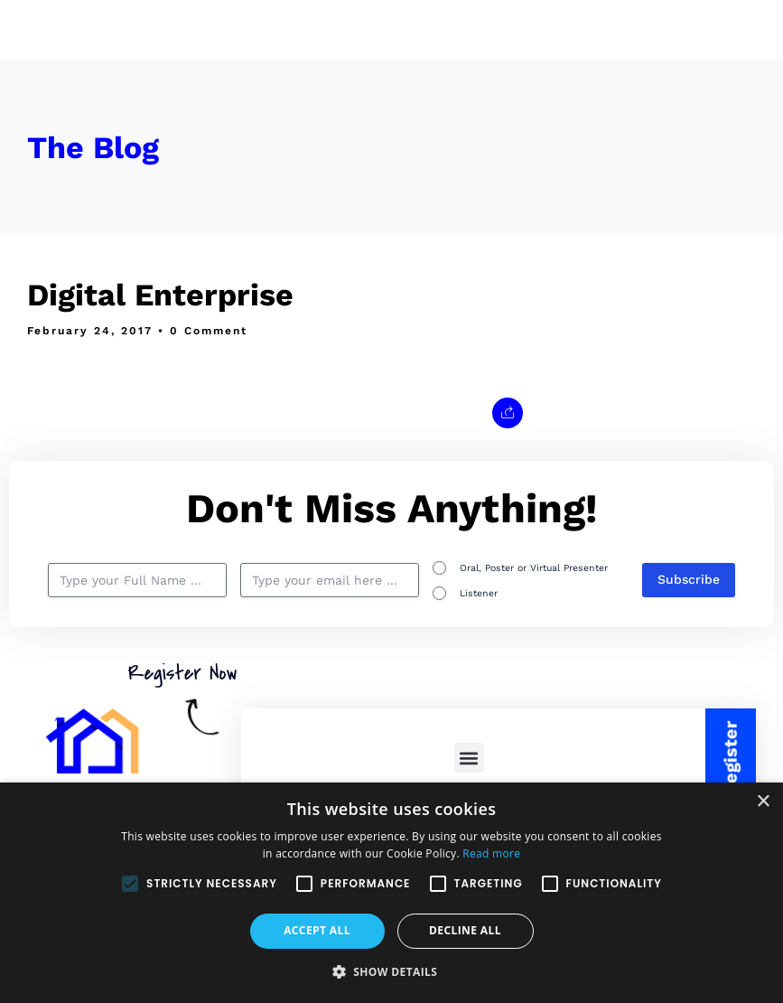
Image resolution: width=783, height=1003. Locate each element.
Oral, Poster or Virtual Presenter (534, 568)
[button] (469, 758)
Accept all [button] (317, 930)
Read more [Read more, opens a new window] (491, 853)
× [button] (762, 802)
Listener (479, 593)
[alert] (391, 893)
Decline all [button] (465, 930)
